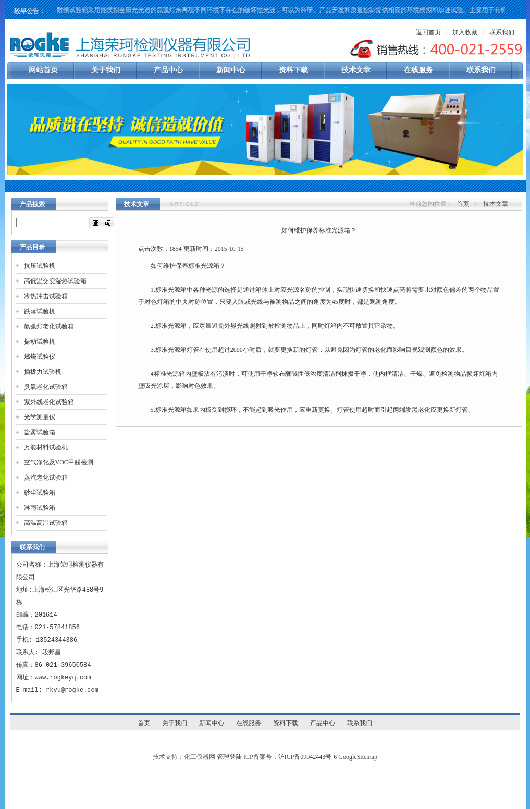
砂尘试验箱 (39, 492)
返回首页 (428, 32)
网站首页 (43, 70)
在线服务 (418, 70)
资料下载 (293, 70)
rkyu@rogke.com (72, 689)
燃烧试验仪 (39, 356)
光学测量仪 (39, 417)
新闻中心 (230, 70)
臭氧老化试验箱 (46, 386)
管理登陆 (229, 757)
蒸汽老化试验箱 (46, 477)
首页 (463, 203)
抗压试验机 (39, 265)
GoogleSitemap (357, 757)
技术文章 (356, 70)
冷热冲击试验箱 (46, 296)
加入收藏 (464, 32)
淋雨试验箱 (39, 507)
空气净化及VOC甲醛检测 (58, 462)
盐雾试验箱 (39, 432)
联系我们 (501, 32)
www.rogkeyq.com (63, 677)
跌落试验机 (39, 311)
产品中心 (168, 70)
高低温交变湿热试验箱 (55, 281)
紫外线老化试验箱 (49, 402)
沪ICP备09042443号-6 (307, 757)
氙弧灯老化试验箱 (49, 326)
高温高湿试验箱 (46, 522)
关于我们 (105, 70)
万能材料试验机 (46, 447)
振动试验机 (39, 341)
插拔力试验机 (42, 371)
